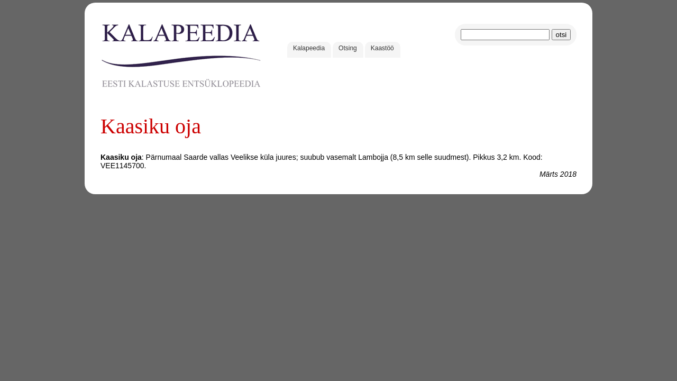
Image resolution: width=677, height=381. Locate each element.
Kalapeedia (309, 48)
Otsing (347, 48)
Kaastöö (382, 48)
